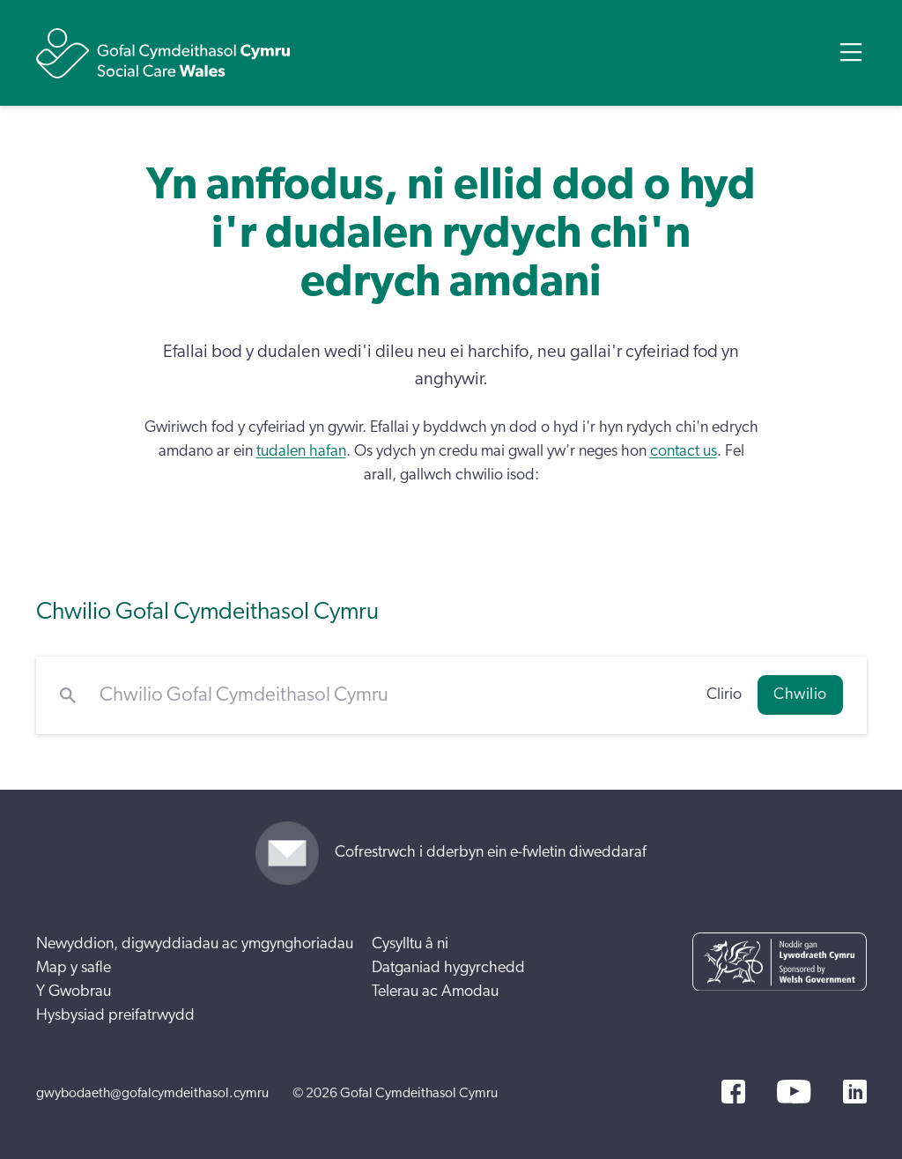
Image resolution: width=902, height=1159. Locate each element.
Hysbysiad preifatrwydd (115, 1015)
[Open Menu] (851, 52)
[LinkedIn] (855, 1091)
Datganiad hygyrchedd (448, 968)
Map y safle (73, 968)
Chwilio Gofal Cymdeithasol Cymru (207, 611)
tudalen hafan (301, 451)
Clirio (724, 694)
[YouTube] (793, 1091)
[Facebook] (733, 1091)
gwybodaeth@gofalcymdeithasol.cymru (152, 1093)
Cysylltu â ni (410, 944)
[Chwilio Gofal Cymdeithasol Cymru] (392, 695)
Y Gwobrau (73, 991)
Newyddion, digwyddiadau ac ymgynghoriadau (194, 944)
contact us (683, 451)
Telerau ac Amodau (435, 991)
